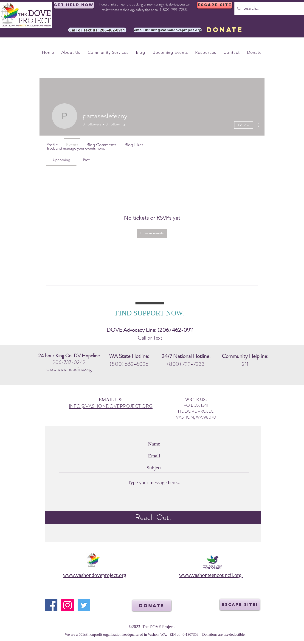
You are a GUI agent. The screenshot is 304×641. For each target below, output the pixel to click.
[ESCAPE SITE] (214, 5)
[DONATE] (224, 29)
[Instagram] (67, 605)
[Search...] (271, 8)
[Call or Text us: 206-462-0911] (97, 30)
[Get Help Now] (74, 5)
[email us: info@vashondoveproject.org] (167, 30)
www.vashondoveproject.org (94, 575)
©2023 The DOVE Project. (152, 626)
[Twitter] (84, 605)
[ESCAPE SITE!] (240, 604)
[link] (61, 160)
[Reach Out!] (153, 517)
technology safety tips (135, 9)
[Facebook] (51, 605)
